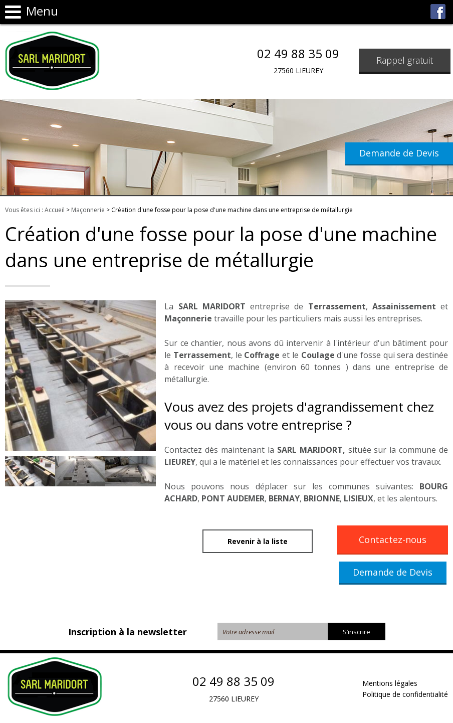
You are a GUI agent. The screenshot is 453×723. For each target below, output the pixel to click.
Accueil (55, 210)
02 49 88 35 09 (298, 54)
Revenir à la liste (258, 541)
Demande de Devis (399, 153)
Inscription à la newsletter (127, 632)
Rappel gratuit (404, 60)
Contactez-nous (392, 539)
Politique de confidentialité (405, 694)
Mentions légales (389, 683)
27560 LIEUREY (298, 70)
